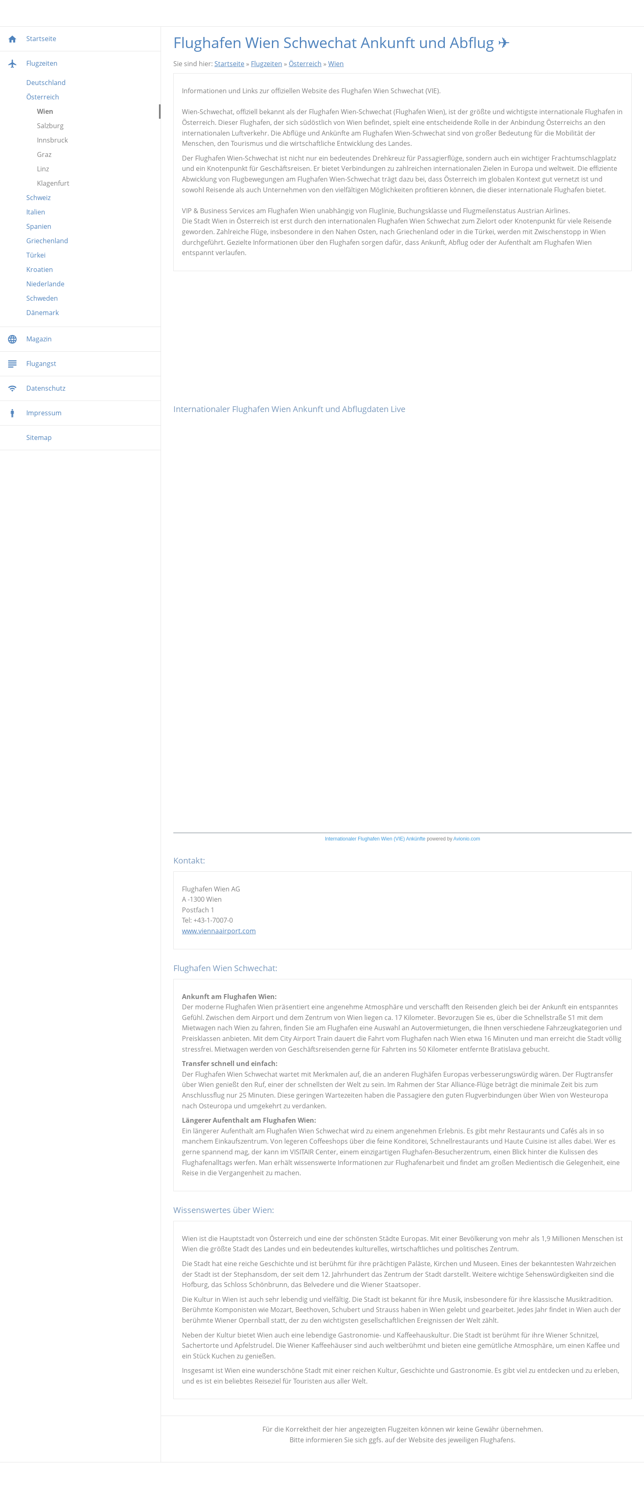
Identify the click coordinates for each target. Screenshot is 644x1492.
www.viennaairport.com (219, 930)
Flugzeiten (266, 63)
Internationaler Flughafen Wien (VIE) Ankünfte (375, 839)
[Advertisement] (402, 340)
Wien (336, 63)
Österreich (305, 63)
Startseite (229, 63)
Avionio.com (466, 839)
